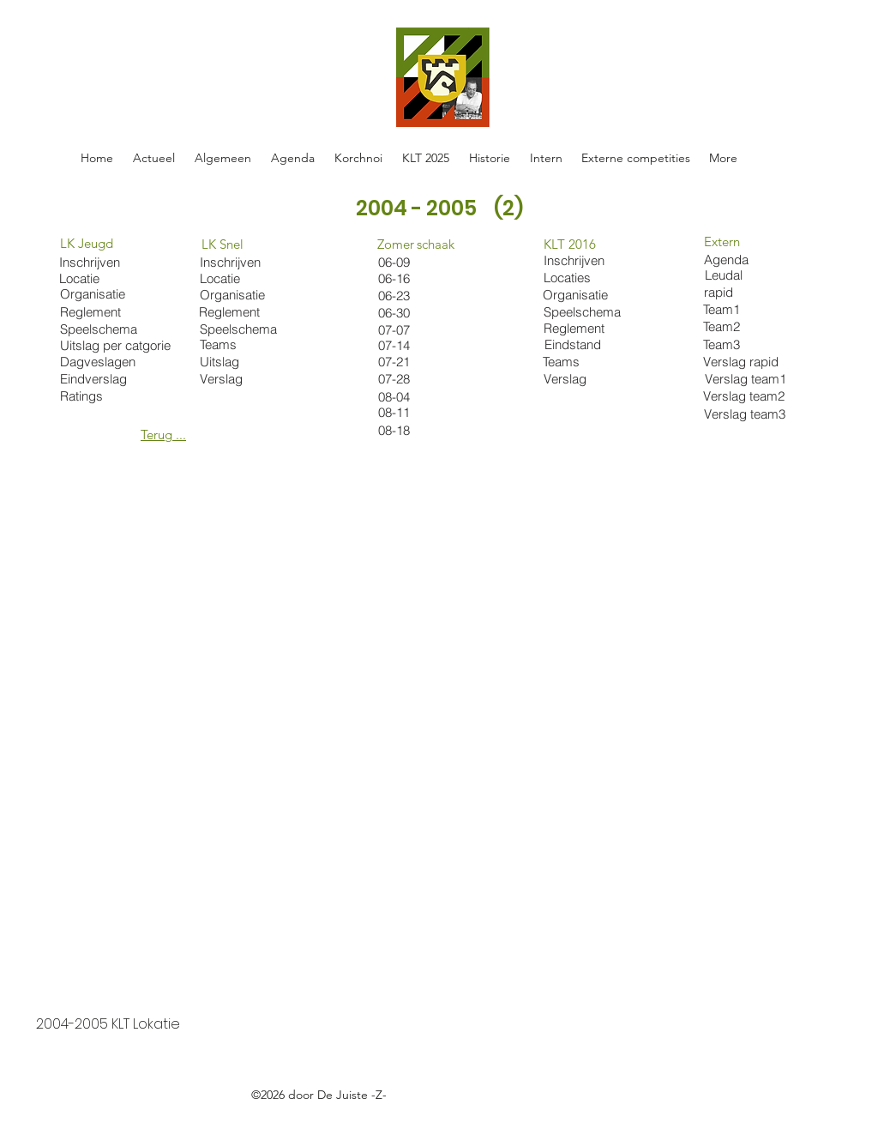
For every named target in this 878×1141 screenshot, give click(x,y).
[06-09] (410, 262)
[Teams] (240, 344)
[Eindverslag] (100, 378)
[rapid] (747, 291)
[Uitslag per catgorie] (119, 345)
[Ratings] (92, 396)
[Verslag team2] (746, 395)
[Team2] (746, 326)
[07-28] (410, 378)
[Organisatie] (237, 294)
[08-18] (410, 430)
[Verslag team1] (748, 378)
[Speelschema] (240, 329)
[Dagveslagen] (100, 361)
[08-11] (410, 412)
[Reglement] (231, 312)
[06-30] (410, 312)
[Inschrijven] (232, 262)
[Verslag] (240, 378)
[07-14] (410, 345)
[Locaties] (587, 277)
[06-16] (410, 278)
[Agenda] (747, 259)
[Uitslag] (240, 361)
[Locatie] (232, 278)
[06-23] (398, 295)
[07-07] (410, 330)
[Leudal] (748, 274)
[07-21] (410, 361)
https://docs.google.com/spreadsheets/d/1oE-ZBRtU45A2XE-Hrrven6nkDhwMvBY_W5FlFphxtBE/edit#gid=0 (361, 1114)
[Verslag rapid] (746, 361)
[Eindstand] (587, 344)
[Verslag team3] (747, 413)
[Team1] (746, 308)
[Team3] (746, 344)
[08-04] (410, 397)
